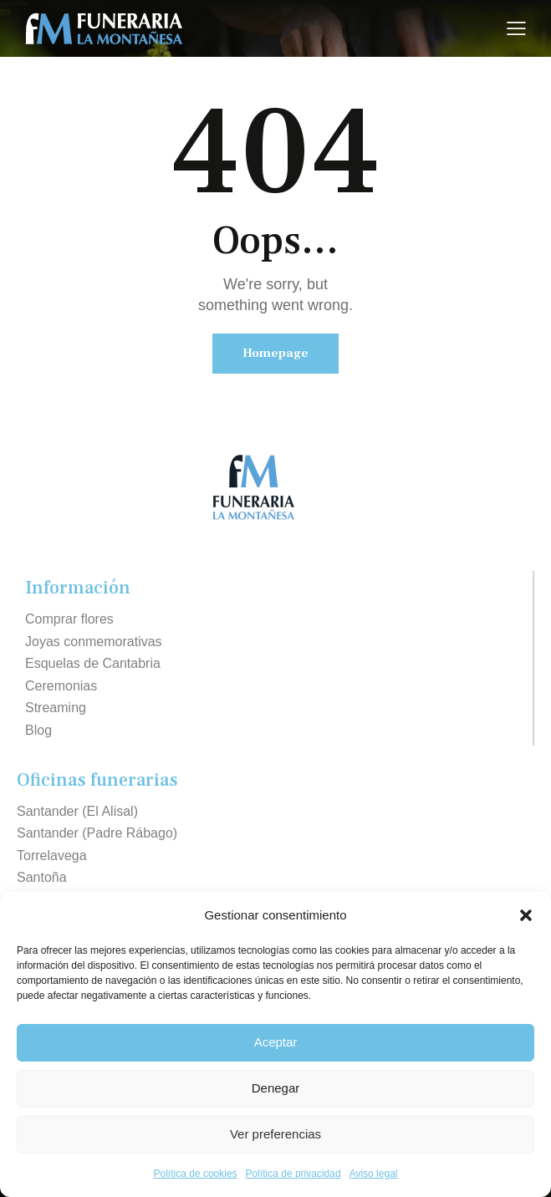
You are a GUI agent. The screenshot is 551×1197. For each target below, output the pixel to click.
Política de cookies (195, 1173)
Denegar (276, 1088)
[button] (526, 915)
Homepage (275, 353)
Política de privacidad (293, 1173)
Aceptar (276, 1042)
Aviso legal (373, 1173)
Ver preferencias (275, 1134)
